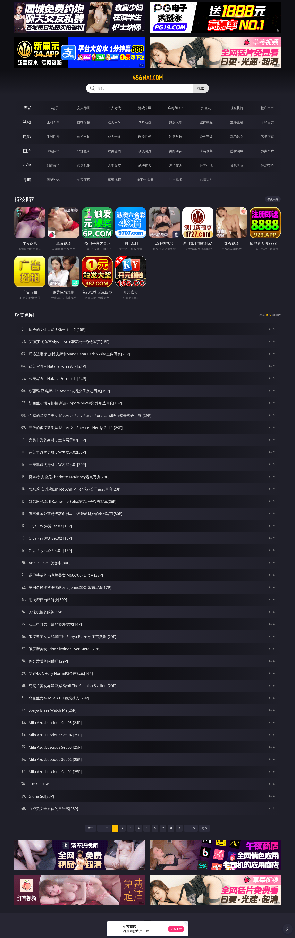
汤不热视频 (145, 179)
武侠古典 (144, 165)
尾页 (204, 828)
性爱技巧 (267, 165)
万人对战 (114, 108)
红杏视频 (175, 179)
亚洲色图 (83, 151)
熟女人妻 (175, 122)
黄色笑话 (236, 165)
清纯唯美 (206, 151)
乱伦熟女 (236, 136)
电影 (27, 136)
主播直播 (236, 122)
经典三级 (206, 136)
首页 (90, 828)
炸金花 (206, 108)
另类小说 (206, 165)
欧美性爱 (144, 136)
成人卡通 (114, 136)
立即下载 (176, 929)
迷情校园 (175, 165)
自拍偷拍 (83, 122)
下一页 (191, 828)
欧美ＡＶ (114, 122)
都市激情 (53, 165)
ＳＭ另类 (267, 122)
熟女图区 (236, 151)
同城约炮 (53, 179)
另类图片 (267, 151)
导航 (27, 179)
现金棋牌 (236, 108)
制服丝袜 (175, 136)
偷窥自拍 (53, 151)
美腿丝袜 (175, 151)
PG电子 (53, 108)
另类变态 (267, 136)
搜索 (200, 88)
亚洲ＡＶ (53, 122)
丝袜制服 (206, 122)
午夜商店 (83, 179)
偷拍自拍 (83, 136)
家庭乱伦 (83, 165)
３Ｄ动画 (144, 122)
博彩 (27, 108)
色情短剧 (206, 179)
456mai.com (147, 78)
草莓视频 (114, 179)
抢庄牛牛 (267, 108)
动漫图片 (144, 151)
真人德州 (83, 108)
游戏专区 (144, 108)
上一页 (104, 828)
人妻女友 (114, 165)
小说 (27, 165)
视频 (27, 122)
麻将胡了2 (175, 108)
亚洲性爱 (53, 136)
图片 (27, 151)
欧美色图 (114, 151)
